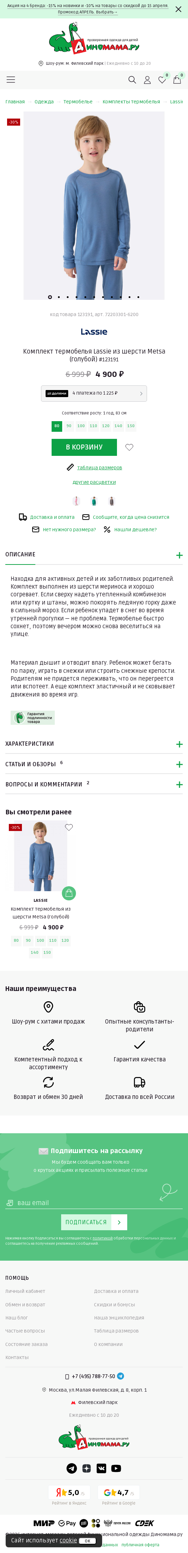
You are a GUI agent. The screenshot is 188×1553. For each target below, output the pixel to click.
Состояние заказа (26, 1344)
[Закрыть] (178, 9)
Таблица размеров (116, 1331)
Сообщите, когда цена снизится (125, 517)
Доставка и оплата (47, 517)
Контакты (17, 1357)
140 (118, 426)
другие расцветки (94, 482)
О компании (108, 1344)
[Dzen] (86, 1468)
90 (68, 426)
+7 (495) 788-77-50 (93, 1377)
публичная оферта (140, 1545)
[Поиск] (132, 80)
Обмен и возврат (25, 1305)
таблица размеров (94, 467)
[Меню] (11, 80)
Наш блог (16, 1318)
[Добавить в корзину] (69, 893)
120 (106, 426)
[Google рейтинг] (119, 1496)
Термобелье (82, 102)
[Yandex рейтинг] (69, 1496)
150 (131, 426)
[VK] (101, 1468)
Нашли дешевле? (130, 529)
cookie (68, 1540)
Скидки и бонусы (114, 1305)
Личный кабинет (25, 1291)
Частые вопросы (25, 1331)
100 (81, 426)
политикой (103, 1238)
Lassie (177, 102)
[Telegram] (120, 1377)
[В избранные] (129, 447)
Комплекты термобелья (134, 102)
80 (56, 426)
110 (93, 426)
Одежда (48, 102)
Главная (18, 102)
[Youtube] (116, 1468)
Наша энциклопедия (119, 1318)
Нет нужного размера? (63, 529)
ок (87, 1541)
